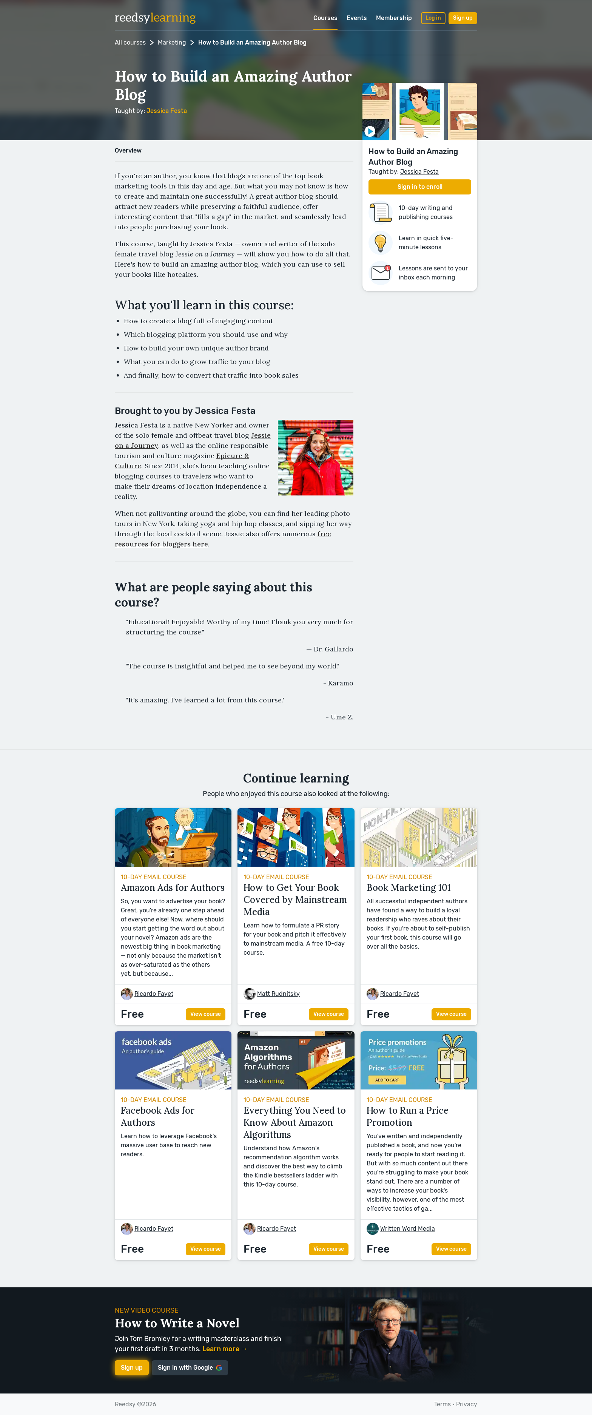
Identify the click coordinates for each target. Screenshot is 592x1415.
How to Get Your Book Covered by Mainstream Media (295, 900)
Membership (394, 18)
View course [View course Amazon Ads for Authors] (205, 1014)
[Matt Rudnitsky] (278, 993)
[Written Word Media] (407, 1228)
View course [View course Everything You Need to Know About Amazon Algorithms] (328, 1249)
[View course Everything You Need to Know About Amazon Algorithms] (295, 1087)
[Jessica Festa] (166, 110)
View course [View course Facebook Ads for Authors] (205, 1249)
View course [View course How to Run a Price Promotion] (451, 1249)
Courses (325, 18)
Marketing (172, 42)
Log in (433, 18)
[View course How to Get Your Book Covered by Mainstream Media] (295, 864)
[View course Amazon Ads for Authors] (173, 864)
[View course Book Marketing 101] (419, 864)
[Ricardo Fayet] (153, 993)
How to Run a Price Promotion (408, 1116)
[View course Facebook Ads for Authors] (173, 1087)
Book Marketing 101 (409, 887)
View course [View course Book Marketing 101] (451, 1014)
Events (357, 18)
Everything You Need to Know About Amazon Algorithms (295, 1122)
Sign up (463, 18)
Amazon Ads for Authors (173, 887)
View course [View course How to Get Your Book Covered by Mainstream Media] (328, 1014)
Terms (442, 1404)
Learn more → (225, 1349)
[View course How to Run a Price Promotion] (419, 1087)
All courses (130, 42)
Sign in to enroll (420, 186)
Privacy (466, 1404)
